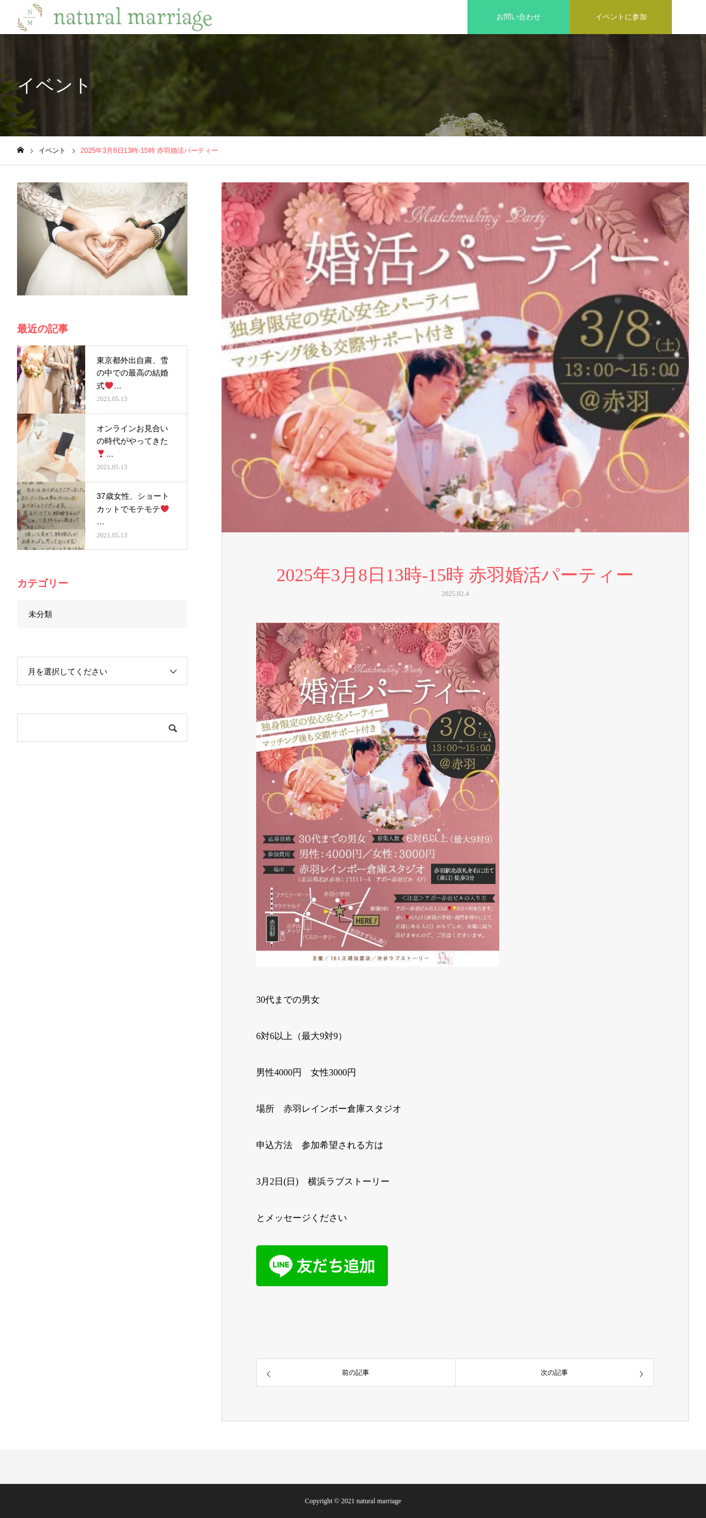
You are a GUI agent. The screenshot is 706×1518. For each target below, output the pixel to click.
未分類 (40, 614)
